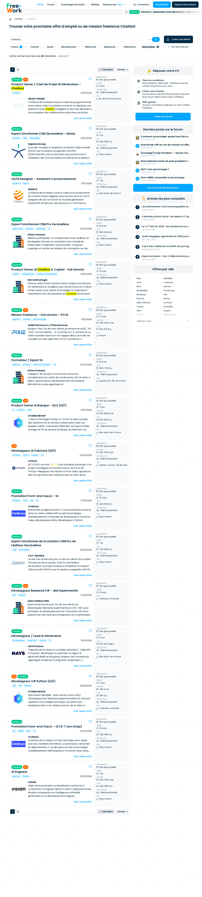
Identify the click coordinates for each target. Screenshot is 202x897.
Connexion (141, 4)
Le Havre (168, 302)
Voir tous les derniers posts (163, 187)
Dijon (139, 310)
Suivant (122, 69)
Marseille (168, 278)
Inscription (162, 4)
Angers (167, 310)
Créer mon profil (163, 116)
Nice (139, 286)
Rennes (140, 298)
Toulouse (168, 282)
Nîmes (140, 314)
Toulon (140, 306)
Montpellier (142, 290)
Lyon (139, 282)
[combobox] (85, 39)
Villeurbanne (170, 314)
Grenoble (168, 306)
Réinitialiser (150, 46)
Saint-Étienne (143, 302)
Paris (139, 278)
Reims (167, 298)
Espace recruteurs (185, 4)
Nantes (167, 286)
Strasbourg (169, 290)
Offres (18, 19)
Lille (165, 294)
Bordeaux (141, 294)
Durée (51, 46)
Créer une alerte (178, 39)
